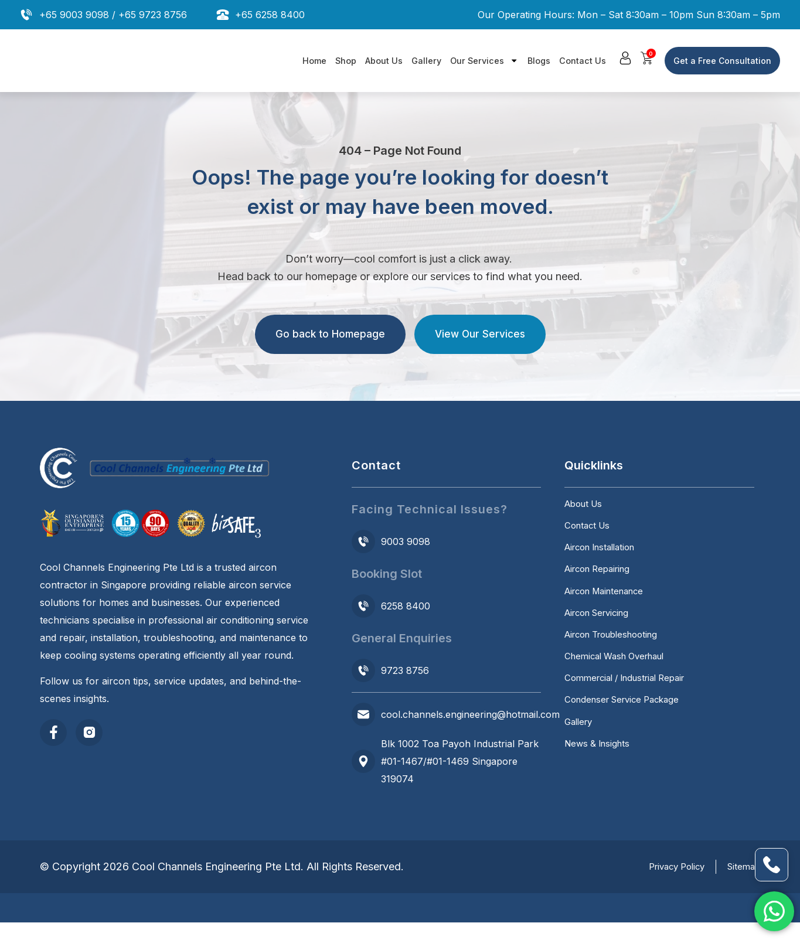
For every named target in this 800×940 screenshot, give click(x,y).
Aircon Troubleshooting (617, 664)
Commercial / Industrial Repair (631, 717)
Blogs (538, 61)
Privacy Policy (663, 884)
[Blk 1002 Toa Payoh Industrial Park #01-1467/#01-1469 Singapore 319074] (363, 761)
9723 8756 (405, 670)
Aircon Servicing (601, 638)
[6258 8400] (363, 606)
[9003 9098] (363, 541)
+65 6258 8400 (270, 15)
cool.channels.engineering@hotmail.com (470, 714)
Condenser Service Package (627, 744)
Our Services (484, 60)
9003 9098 (405, 541)
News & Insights (599, 796)
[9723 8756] (363, 670)
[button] (626, 58)
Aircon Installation (604, 559)
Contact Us (582, 61)
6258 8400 (405, 606)
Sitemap (742, 884)
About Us (384, 61)
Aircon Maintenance (609, 612)
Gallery (426, 61)
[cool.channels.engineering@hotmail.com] (363, 714)
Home (314, 61)
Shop (345, 61)
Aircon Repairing (601, 585)
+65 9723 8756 (152, 15)
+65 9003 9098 (74, 15)
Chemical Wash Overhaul (620, 691)
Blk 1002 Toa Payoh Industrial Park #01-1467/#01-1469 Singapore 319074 (460, 761)
